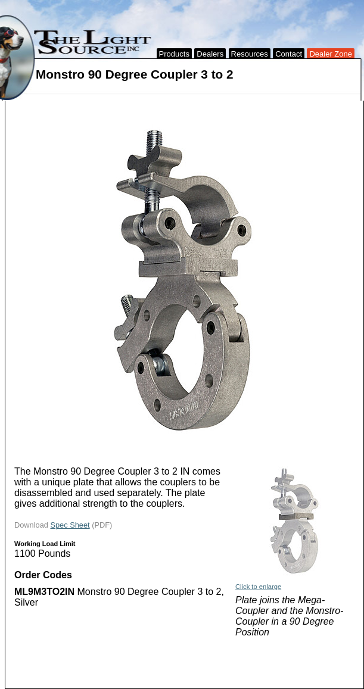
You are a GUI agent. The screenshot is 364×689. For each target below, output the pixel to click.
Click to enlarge (258, 586)
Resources (249, 53)
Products (174, 53)
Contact (288, 53)
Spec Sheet (69, 524)
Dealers (210, 53)
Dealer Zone (330, 53)
